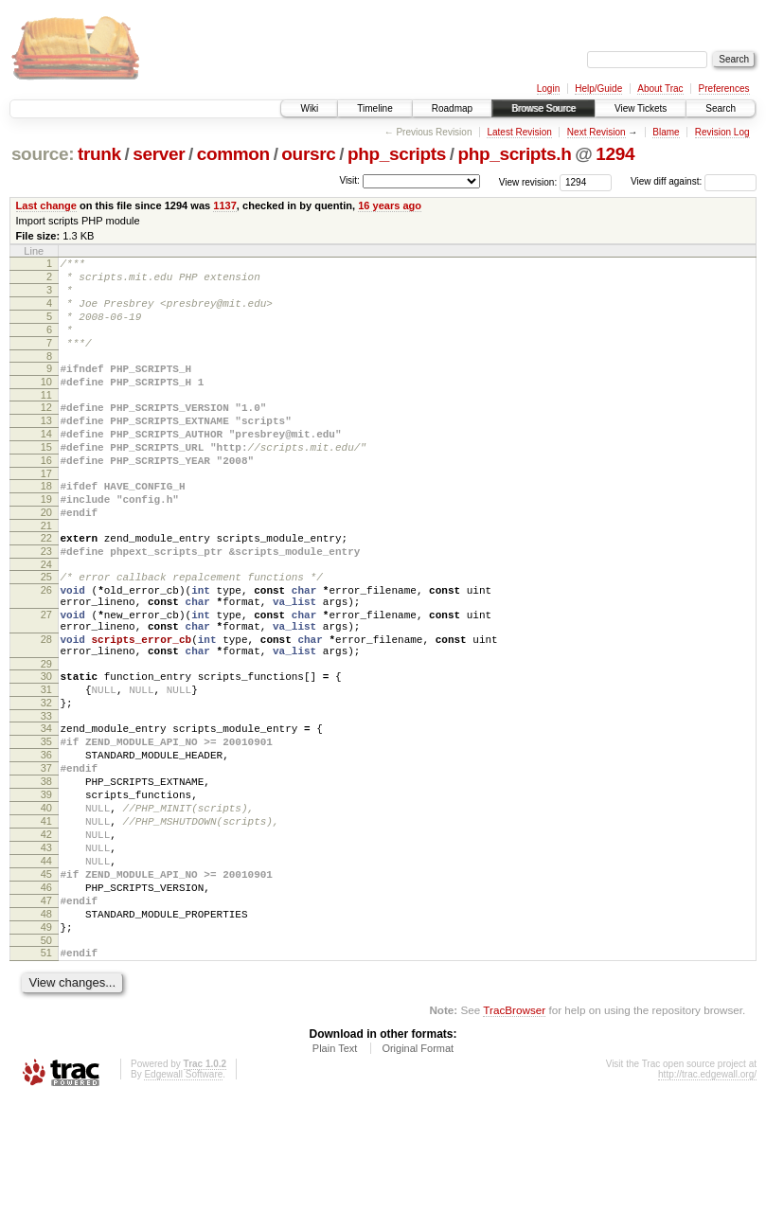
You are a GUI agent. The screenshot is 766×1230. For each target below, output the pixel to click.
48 (46, 1036)
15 (46, 481)
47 (46, 1019)
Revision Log (722, 132)
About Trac (660, 88)
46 (46, 1003)
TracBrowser (514, 1140)
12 (46, 432)
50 (46, 1068)
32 (46, 782)
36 (46, 842)
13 (46, 449)
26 (46, 646)
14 (46, 465)
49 (46, 1052)
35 (46, 826)
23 (46, 602)
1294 (615, 154)
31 (46, 766)
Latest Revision (519, 132)
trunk (99, 154)
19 (46, 541)
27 (46, 677)
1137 (225, 205)
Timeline (374, 108)
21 (46, 573)
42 (46, 939)
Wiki (309, 108)
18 (46, 525)
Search (720, 108)
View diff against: (694, 181)
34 (46, 810)
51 (46, 1080)
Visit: (349, 180)
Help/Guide (598, 88)
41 (46, 923)
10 (46, 404)
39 (46, 891)
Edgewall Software (183, 1205)
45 (46, 987)
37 (46, 859)
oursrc (308, 154)
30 (46, 750)
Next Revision (596, 132)
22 (46, 586)
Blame (665, 132)
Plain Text (335, 1179)
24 (46, 618)
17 (46, 513)
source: (42, 154)
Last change (46, 205)
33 (46, 798)
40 (46, 907)
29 (46, 737)
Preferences (724, 88)
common (233, 154)
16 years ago (389, 205)
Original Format (418, 1179)
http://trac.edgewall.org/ (707, 1205)
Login (548, 88)
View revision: (528, 181)
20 (46, 557)
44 (46, 971)
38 (46, 875)
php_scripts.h (514, 154)
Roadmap (452, 108)
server (159, 154)
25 (46, 630)
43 (46, 955)
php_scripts (396, 154)
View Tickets (641, 108)
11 (46, 420)
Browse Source (543, 108)
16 (46, 497)
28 (46, 707)
